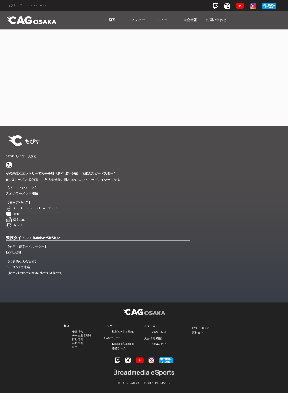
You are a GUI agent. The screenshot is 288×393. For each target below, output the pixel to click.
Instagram (253, 6)
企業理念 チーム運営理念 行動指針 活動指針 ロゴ (82, 339)
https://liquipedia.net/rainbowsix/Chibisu (35, 273)
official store (269, 6)
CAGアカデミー (114, 338)
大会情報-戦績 (153, 338)
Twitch (215, 6)
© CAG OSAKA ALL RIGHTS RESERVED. (144, 383)
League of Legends (123, 343)
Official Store (244, 224)
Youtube (240, 6)
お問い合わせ (216, 20)
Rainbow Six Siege (123, 331)
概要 (112, 20)
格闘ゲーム (119, 348)
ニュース (164, 20)
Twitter (227, 6)
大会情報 (190, 20)
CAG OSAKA (52, 18)
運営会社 (197, 332)
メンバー (138, 20)
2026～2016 (159, 331)
